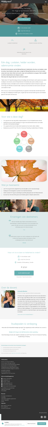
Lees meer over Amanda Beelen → (26, 314)
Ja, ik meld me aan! (24, 19)
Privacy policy (22, 425)
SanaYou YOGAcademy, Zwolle (25, 33)
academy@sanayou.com (7, 383)
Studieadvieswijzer (0, 418)
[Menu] (46, 1)
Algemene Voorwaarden (16, 353)
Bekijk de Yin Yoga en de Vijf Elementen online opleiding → (24, 332)
